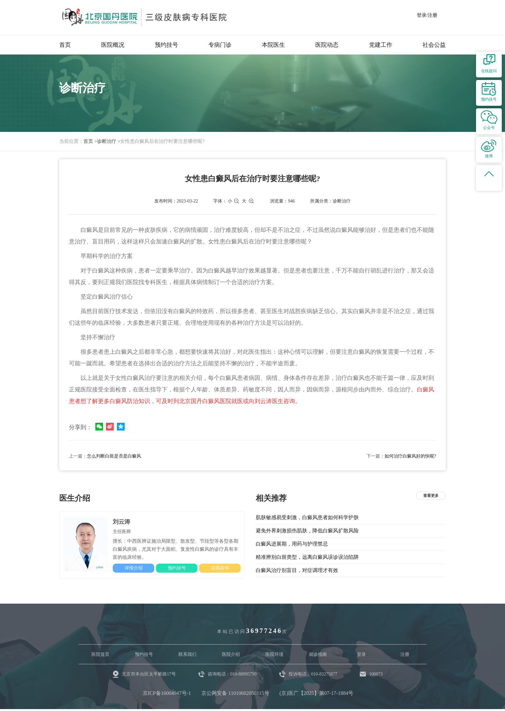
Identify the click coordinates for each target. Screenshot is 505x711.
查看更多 (431, 495)
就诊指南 (318, 654)
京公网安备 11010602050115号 (235, 693)
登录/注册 (427, 15)
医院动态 (326, 45)
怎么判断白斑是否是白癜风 (114, 456)
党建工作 (380, 45)
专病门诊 (220, 45)
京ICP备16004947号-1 (167, 693)
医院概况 (112, 45)
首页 (65, 45)
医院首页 (100, 654)
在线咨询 (220, 568)
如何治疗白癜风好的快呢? (410, 456)
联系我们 (187, 654)
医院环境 (274, 654)
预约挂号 (166, 45)
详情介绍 (134, 568)
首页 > (90, 141)
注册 (404, 654)
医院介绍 (231, 654)
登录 (361, 654)
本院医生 (273, 45)
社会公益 (434, 45)
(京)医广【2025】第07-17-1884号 (316, 693)
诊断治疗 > (108, 141)
